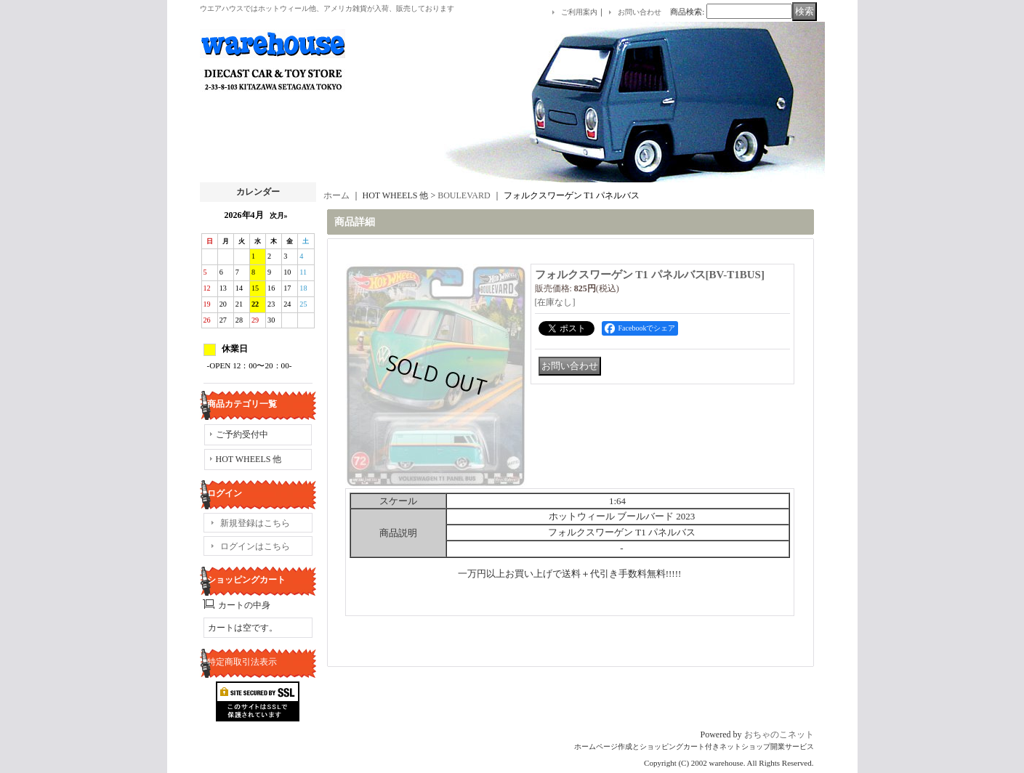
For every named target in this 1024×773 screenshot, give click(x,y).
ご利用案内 (579, 12)
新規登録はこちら (255, 523)
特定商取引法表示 (242, 662)
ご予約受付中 (242, 434)
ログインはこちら (255, 546)
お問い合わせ (639, 12)
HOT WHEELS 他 (249, 459)
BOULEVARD (464, 195)
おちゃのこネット (779, 734)
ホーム (336, 195)
